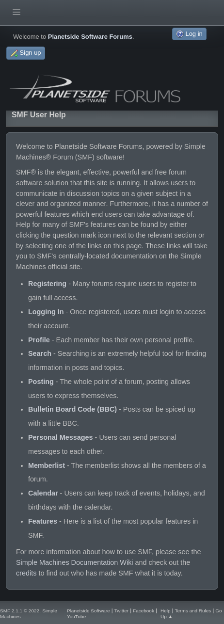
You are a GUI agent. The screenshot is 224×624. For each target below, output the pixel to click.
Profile (39, 340)
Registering (47, 284)
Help (165, 610)
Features (42, 521)
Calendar (43, 493)
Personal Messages (60, 437)
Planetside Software (88, 610)
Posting (41, 381)
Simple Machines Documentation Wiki (74, 562)
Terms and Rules (193, 610)
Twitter (121, 610)
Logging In (46, 312)
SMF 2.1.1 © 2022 (19, 610)
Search (39, 353)
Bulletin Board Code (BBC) (72, 409)
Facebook (143, 610)
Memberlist (46, 465)
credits (26, 573)
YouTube (76, 616)
